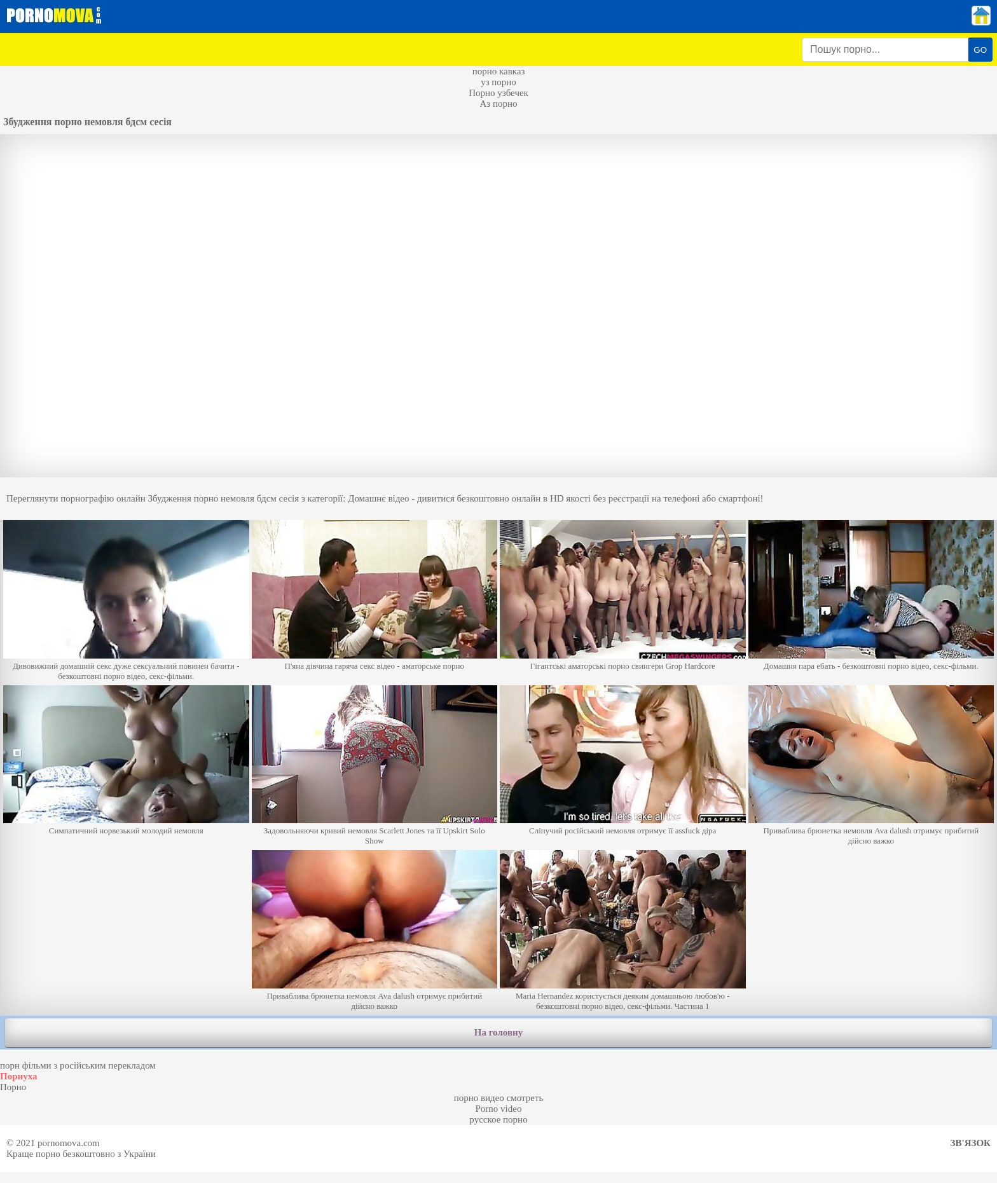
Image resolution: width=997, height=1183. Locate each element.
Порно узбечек (498, 93)
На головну (498, 1032)
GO (980, 50)
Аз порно (498, 104)
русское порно (498, 1119)
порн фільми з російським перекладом (78, 1065)
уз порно (498, 82)
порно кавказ (498, 71)
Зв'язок (971, 1143)
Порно (13, 1087)
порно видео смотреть (499, 1098)
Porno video (499, 1109)
